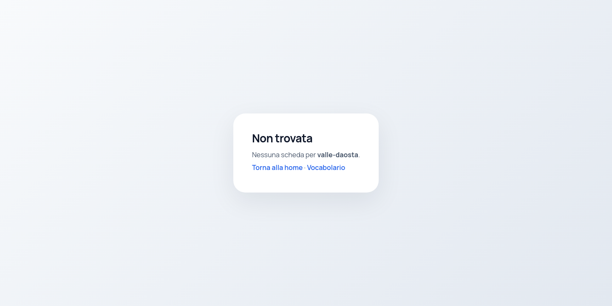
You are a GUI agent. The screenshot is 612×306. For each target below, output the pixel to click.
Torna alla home (277, 167)
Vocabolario (326, 167)
